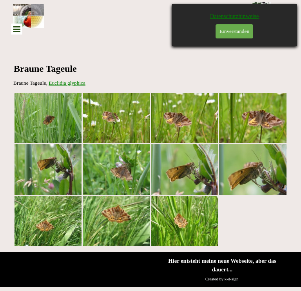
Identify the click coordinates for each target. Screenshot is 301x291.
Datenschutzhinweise (234, 16)
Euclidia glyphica (67, 83)
